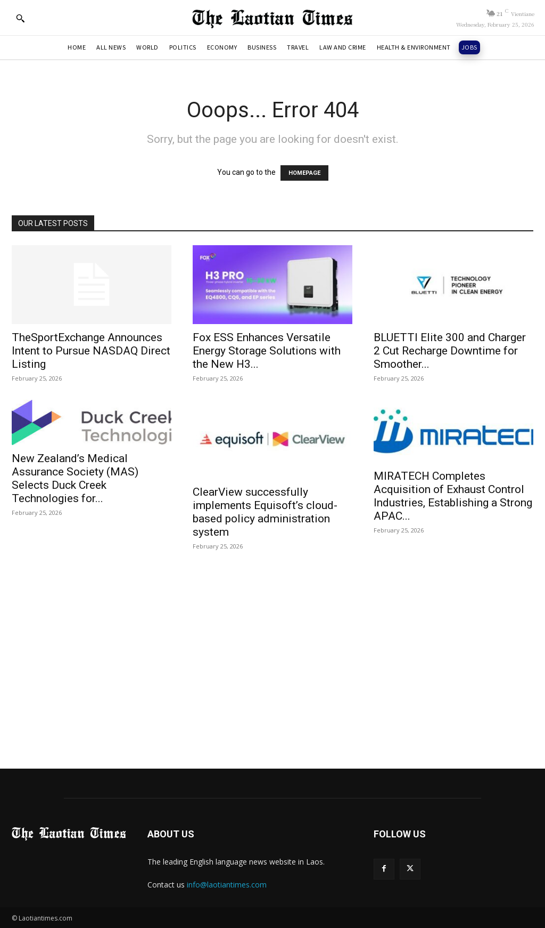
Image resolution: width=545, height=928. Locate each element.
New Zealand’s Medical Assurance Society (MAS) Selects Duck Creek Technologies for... (75, 478)
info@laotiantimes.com (227, 884)
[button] (20, 18)
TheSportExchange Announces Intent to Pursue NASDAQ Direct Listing (91, 350)
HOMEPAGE (304, 173)
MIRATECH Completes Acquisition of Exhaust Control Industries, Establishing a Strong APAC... (453, 496)
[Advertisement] (272, 657)
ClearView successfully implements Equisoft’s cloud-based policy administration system (265, 512)
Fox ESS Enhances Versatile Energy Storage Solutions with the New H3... (267, 350)
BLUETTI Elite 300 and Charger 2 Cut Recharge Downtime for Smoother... (450, 350)
